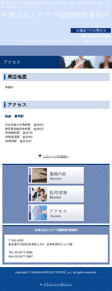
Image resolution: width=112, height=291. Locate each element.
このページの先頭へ (56, 156)
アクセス (56, 212)
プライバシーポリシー (57, 284)
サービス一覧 (56, 175)
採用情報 (56, 194)
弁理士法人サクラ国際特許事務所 (56, 18)
